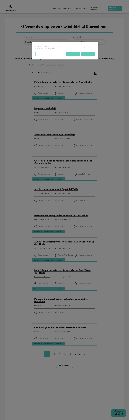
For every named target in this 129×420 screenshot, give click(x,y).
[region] (65, 50)
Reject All (73, 54)
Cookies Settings (42, 54)
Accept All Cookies (88, 54)
